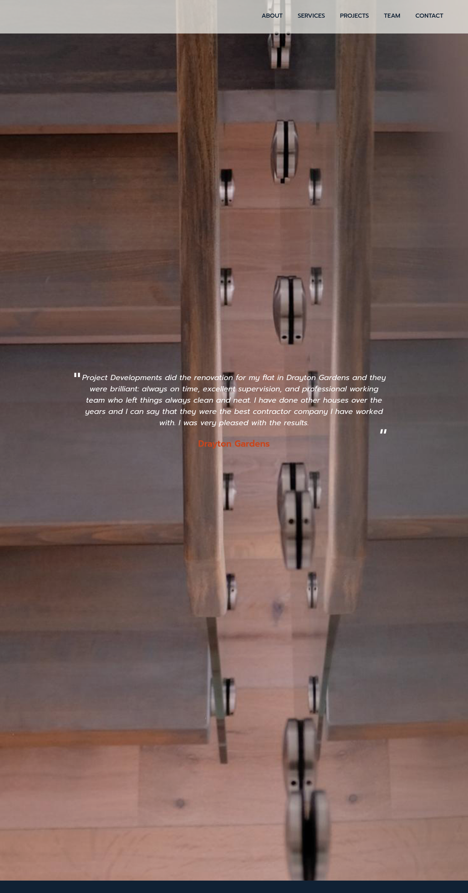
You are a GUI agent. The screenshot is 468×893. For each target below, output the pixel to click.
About (272, 15)
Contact (429, 15)
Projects (354, 15)
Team (392, 15)
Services (311, 15)
